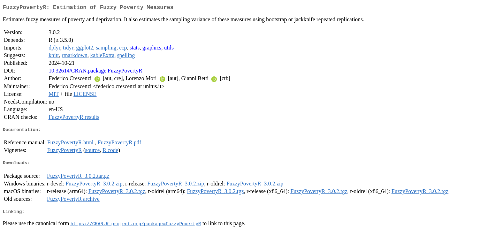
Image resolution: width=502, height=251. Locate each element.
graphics (151, 49)
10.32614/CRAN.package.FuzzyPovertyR (95, 72)
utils (169, 49)
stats (134, 49)
